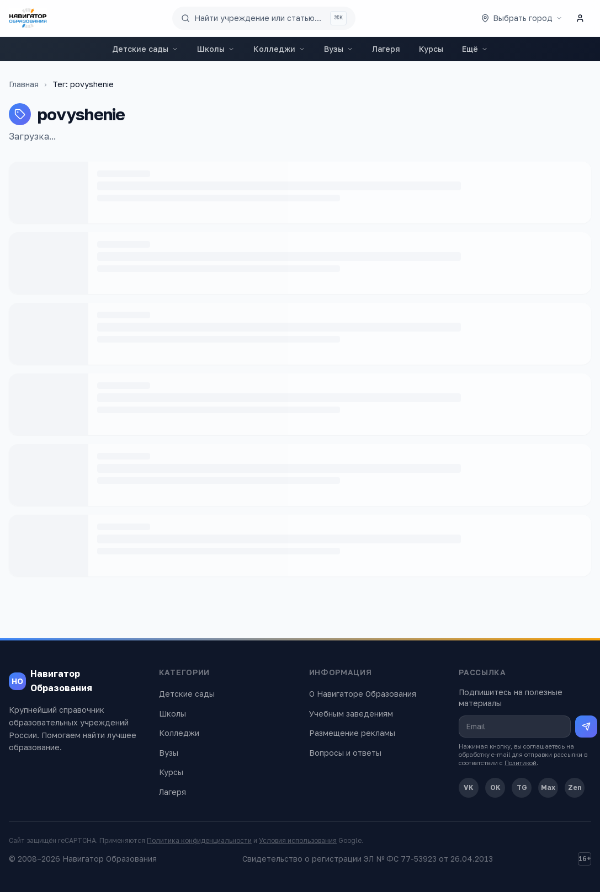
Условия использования (298, 840)
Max (548, 787)
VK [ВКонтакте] (469, 787)
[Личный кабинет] (580, 18)
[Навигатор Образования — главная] (28, 18)
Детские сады (145, 49)
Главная (24, 84)
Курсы (431, 49)
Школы (216, 49)
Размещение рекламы (352, 733)
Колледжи (279, 49)
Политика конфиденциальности (199, 840)
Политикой (521, 762)
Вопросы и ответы (345, 752)
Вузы (338, 49)
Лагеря (386, 49)
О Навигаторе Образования (362, 693)
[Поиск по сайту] (263, 18)
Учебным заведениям (351, 713)
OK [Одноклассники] (495, 787)
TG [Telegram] (522, 787)
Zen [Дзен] (575, 787)
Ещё (475, 49)
